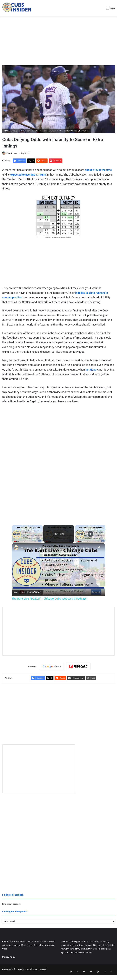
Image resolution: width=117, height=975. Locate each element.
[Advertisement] (58, 41)
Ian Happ (90, 369)
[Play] (90, 534)
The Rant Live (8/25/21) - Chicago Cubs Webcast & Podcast (58, 548)
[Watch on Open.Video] (27, 592)
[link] (17, 548)
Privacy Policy (8, 957)
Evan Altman (13, 153)
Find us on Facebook (11, 904)
